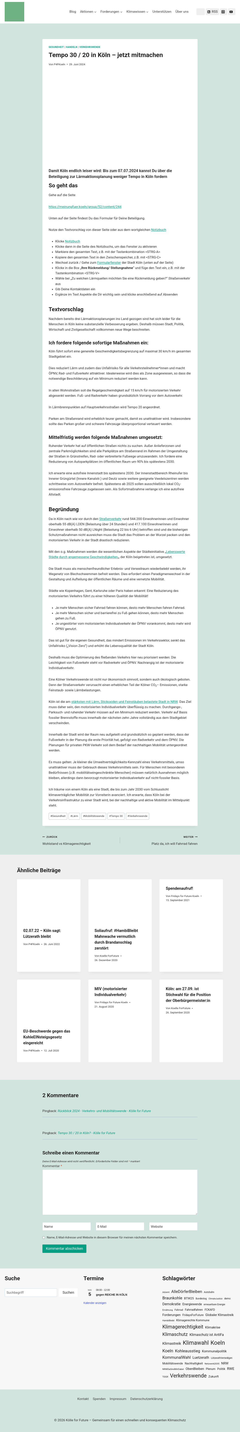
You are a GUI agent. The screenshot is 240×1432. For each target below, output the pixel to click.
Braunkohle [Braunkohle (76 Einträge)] (172, 1298)
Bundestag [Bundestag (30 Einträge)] (201, 1298)
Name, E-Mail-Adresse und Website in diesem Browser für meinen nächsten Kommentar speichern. (112, 1237)
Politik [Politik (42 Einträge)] (221, 1369)
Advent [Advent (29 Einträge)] (165, 1292)
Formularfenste (108, 262)
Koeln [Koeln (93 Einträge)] (167, 1350)
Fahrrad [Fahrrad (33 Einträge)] (179, 1309)
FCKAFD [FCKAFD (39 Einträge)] (210, 1309)
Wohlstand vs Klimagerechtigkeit (79, 840)
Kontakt (83, 1399)
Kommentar (52, 1166)
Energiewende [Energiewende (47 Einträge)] (192, 1304)
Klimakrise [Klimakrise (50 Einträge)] (212, 1327)
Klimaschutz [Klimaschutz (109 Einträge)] (175, 1334)
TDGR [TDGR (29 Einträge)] (165, 1376)
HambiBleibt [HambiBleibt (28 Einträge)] (168, 1320)
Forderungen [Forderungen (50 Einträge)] (171, 1315)
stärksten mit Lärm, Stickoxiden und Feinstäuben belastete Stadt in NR (123, 702)
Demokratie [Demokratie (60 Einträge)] (171, 1304)
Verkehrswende (89, 47)
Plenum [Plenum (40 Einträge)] (210, 1369)
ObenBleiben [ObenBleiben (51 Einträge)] (195, 1369)
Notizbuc (157, 230)
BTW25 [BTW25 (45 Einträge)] (189, 1298)
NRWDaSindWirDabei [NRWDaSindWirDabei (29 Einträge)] (173, 1369)
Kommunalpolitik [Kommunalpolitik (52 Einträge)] (214, 1351)
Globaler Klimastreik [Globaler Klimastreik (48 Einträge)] (219, 1315)
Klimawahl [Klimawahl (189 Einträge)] (196, 1342)
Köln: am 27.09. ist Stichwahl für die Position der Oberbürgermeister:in (188, 994)
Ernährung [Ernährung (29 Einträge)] (167, 1310)
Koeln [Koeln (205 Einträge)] (217, 1342)
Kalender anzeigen (94, 1302)
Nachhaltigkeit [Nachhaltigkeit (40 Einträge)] (194, 1363)
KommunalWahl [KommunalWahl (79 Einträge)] (176, 1357)
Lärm (74, 815)
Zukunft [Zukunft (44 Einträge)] (214, 1376)
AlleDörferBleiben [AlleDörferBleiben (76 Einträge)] (186, 1291)
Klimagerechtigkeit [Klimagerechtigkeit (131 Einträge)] (182, 1327)
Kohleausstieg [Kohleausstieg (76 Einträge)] (187, 1351)
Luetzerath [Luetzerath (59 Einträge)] (201, 1357)
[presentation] (49, 900)
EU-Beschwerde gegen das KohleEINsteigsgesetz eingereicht (46, 1037)
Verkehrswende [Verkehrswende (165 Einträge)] (188, 1376)
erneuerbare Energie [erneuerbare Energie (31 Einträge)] (214, 1304)
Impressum (118, 1399)
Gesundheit (56, 47)
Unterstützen (161, 11)
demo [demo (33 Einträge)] (227, 1298)
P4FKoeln (59, 64)
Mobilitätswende (93, 815)
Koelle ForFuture (109, 955)
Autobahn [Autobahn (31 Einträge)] (209, 1292)
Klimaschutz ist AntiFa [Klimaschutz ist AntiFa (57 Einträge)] (207, 1335)
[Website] (173, 1226)
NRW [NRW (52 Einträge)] (224, 1363)
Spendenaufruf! (179, 888)
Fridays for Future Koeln (185, 896)
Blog (72, 11)
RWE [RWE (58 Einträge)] (230, 1369)
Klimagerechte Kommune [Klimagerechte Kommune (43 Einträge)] (193, 1320)
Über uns (181, 11)
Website (157, 1226)
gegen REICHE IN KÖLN (111, 1294)
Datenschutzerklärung (146, 1399)
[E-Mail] (120, 1226)
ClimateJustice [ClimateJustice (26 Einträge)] (215, 1298)
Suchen (68, 1292)
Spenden (99, 1399)
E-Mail (102, 1226)
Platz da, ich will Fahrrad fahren (160, 840)
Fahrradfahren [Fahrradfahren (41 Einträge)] (194, 1309)
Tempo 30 (116, 815)
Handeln (71, 47)
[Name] (66, 1226)
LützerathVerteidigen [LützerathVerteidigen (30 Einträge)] (221, 1358)
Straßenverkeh (110, 519)
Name (48, 1226)
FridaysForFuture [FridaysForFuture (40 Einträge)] (192, 1315)
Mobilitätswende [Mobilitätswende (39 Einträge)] (172, 1363)
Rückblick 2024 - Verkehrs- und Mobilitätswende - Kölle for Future (104, 1111)
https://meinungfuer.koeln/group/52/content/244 (85, 207)
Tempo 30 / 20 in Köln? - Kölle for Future (86, 1133)
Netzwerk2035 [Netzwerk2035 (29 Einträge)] (212, 1363)
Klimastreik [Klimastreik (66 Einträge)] (171, 1343)
